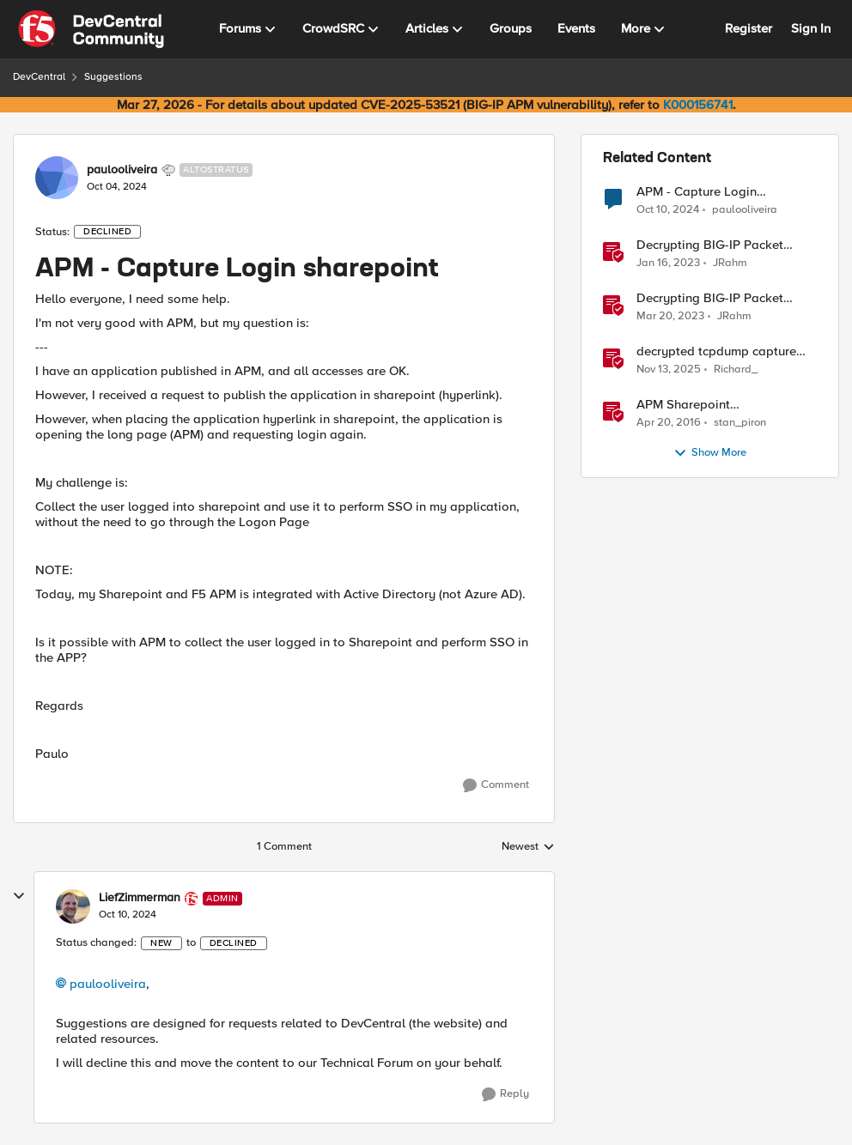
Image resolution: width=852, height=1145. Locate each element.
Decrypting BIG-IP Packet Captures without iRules (709, 298)
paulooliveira (108, 983)
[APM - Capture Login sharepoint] (127, 915)
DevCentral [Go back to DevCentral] (39, 76)
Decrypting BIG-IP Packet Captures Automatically (709, 245)
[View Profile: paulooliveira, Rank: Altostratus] (56, 177)
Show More (709, 453)
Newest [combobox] (528, 847)
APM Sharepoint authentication (683, 404)
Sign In (811, 28)
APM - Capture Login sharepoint (696, 192)
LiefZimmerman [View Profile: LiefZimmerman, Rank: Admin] (139, 898)
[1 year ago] (667, 209)
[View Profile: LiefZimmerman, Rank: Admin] (73, 906)
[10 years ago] (668, 423)
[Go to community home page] (91, 29)
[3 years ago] (668, 263)
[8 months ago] (668, 370)
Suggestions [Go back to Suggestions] (113, 76)
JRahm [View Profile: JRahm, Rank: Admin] (730, 263)
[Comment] (495, 785)
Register (748, 28)
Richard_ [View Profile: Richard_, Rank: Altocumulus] (736, 369)
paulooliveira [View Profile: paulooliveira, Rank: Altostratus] (122, 170)
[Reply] (505, 1094)
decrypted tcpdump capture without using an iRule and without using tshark (716, 351)
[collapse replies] (19, 896)
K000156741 (698, 104)
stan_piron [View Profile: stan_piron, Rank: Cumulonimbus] (740, 422)
